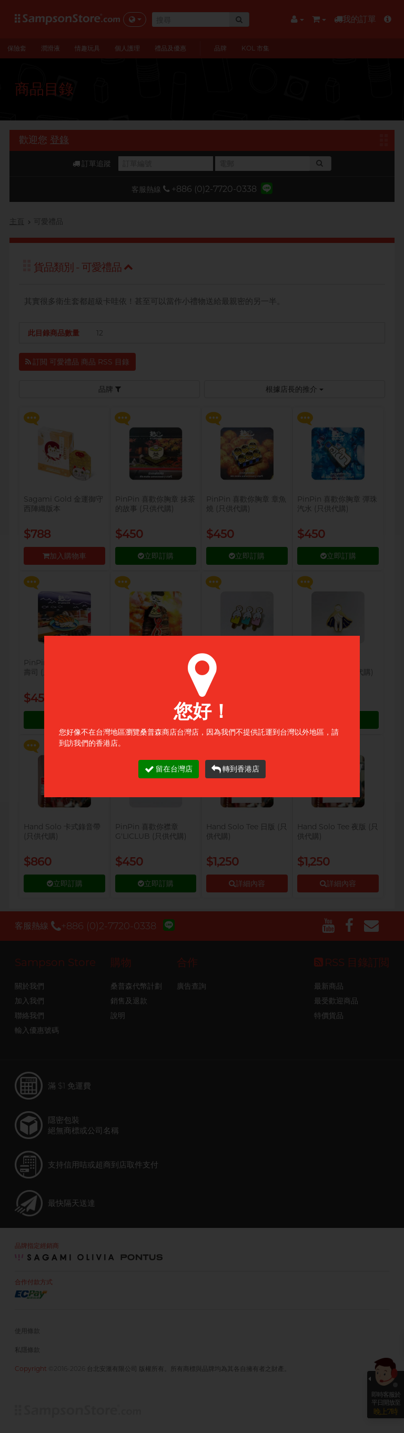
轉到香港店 (235, 769)
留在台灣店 (169, 769)
